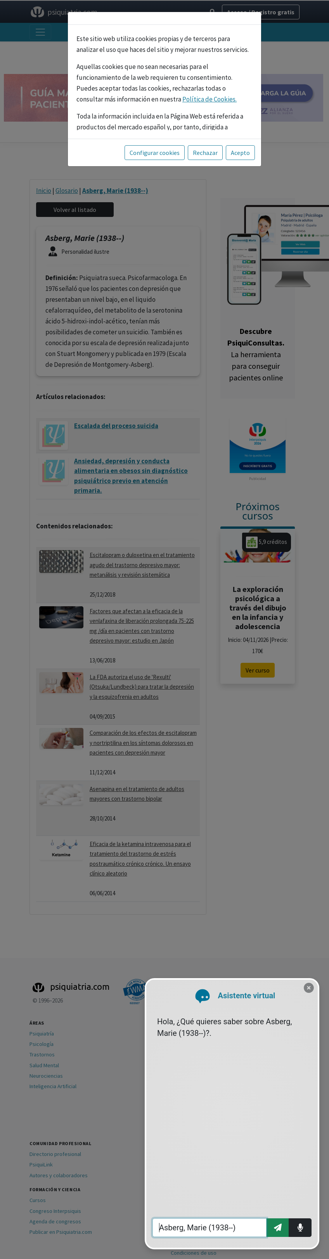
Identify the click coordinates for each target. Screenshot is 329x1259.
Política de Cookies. (209, 99)
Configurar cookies (155, 153)
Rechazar (205, 153)
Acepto (240, 153)
